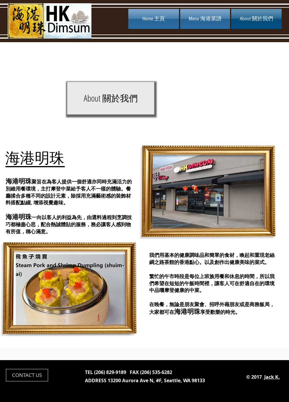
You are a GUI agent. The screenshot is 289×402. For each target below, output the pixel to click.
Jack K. (271, 377)
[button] (110, 98)
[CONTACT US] (27, 375)
